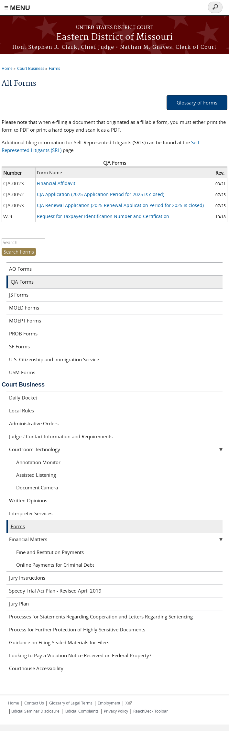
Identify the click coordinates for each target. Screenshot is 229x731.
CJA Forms (22, 281)
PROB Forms (23, 333)
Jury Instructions (27, 577)
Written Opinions (28, 500)
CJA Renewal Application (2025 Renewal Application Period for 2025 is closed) (120, 205)
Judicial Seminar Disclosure (35, 711)
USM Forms (22, 372)
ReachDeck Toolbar (150, 711)
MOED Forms (24, 307)
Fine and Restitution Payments (50, 552)
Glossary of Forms (197, 102)
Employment (109, 702)
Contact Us (34, 702)
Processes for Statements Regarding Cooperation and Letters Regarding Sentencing (101, 616)
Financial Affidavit (56, 183)
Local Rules (21, 410)
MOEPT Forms (25, 320)
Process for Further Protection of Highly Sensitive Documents (77, 629)
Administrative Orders (34, 423)
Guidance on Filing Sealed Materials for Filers (59, 642)
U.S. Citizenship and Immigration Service (54, 359)
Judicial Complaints (82, 711)
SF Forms (19, 346)
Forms (54, 68)
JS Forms (18, 294)
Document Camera (37, 487)
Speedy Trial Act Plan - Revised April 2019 (55, 590)
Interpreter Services (30, 513)
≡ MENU (17, 7)
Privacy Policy (116, 711)
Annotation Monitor (38, 462)
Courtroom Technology (34, 449)
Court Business (30, 68)
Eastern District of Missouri (114, 37)
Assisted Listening (36, 475)
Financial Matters (28, 539)
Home (7, 68)
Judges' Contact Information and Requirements (61, 436)
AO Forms (20, 269)
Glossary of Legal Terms (71, 702)
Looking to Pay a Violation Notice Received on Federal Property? (80, 655)
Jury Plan (19, 603)
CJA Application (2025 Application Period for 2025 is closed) (100, 194)
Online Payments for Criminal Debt (55, 565)
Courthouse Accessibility (36, 668)
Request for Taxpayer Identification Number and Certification (103, 216)
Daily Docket (23, 397)
